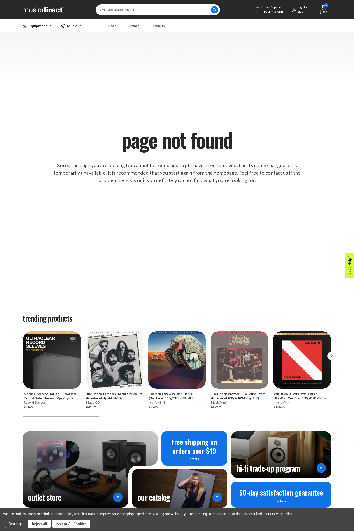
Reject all (39, 523)
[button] (331, 357)
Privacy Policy (282, 514)
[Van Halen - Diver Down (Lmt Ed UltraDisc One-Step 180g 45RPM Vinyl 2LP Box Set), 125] (302, 360)
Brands (135, 26)
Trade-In (158, 26)
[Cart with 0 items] (323, 9)
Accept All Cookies (71, 523)
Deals (113, 26)
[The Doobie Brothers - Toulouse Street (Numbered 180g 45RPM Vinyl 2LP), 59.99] (239, 360)
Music (71, 25)
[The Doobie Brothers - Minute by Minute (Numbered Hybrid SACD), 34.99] (114, 360)
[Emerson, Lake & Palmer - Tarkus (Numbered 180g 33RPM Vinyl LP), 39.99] (177, 360)
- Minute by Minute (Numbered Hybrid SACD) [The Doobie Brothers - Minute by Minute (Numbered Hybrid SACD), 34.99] (114, 396)
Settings (16, 523)
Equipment (37, 25)
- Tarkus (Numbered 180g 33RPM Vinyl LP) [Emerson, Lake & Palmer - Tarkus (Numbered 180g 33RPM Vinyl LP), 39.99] (172, 396)
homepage (225, 173)
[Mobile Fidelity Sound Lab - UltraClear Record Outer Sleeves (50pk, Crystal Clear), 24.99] (52, 360)
